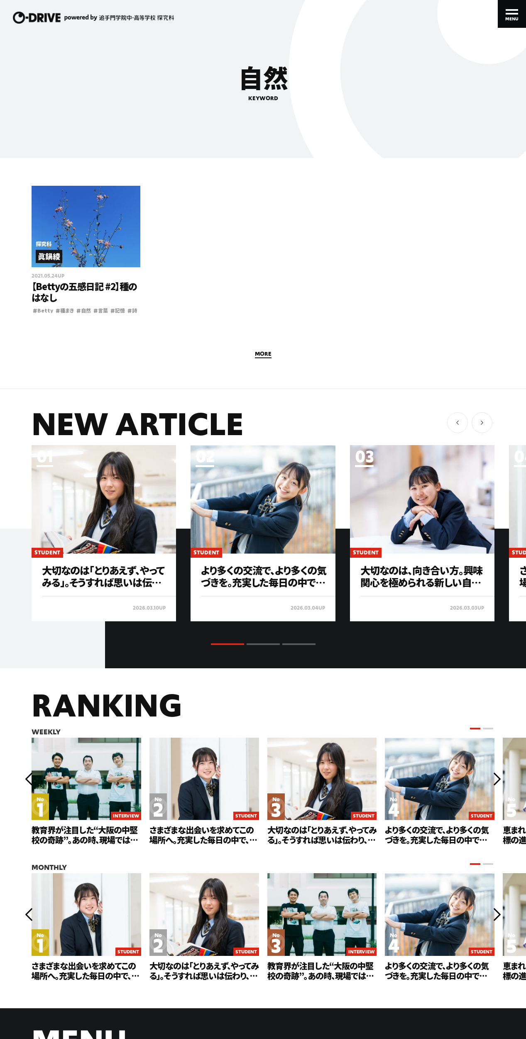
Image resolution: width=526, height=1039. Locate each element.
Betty (43, 310)
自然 (83, 310)
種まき (65, 310)
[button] (482, 422)
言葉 (100, 310)
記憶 (117, 310)
